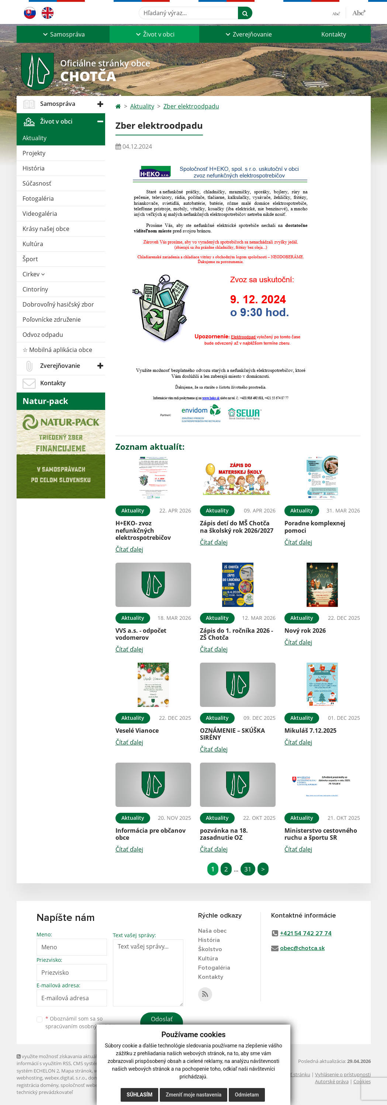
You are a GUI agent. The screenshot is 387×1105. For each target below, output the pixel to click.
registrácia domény (37, 1085)
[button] (63, 34)
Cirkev (34, 274)
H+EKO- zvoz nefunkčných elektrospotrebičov (143, 530)
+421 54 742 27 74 (306, 933)
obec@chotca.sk (302, 948)
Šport (30, 259)
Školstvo (210, 949)
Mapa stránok (76, 1070)
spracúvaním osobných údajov (83, 1026)
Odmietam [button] (247, 1095)
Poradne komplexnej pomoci (314, 526)
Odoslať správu (162, 1023)
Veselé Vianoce (137, 730)
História (34, 168)
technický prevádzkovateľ (45, 1092)
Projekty (34, 153)
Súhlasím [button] (139, 1095)
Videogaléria (40, 214)
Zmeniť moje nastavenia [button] (193, 1095)
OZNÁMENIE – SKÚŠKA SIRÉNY (232, 734)
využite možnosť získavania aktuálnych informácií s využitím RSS (62, 1060)
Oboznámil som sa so (83, 1022)
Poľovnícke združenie (52, 319)
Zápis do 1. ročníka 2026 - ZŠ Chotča (236, 634)
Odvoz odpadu (43, 335)
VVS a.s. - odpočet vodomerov (140, 634)
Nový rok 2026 (305, 630)
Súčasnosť (37, 183)
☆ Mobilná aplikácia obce (57, 350)
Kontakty (333, 34)
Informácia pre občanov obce (150, 834)
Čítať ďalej (129, 549)
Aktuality (34, 138)
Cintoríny (35, 289)
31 (248, 869)
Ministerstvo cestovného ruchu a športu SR (320, 834)
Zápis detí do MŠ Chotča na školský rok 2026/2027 (236, 526)
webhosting (29, 1077)
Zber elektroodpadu (191, 106)
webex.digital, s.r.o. (65, 1077)
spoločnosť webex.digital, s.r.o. (94, 1085)
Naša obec (212, 931)
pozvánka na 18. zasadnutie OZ (224, 834)
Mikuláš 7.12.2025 (310, 730)
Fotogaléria (38, 198)
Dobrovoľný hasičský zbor (58, 304)
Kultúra (33, 244)
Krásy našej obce (46, 229)
